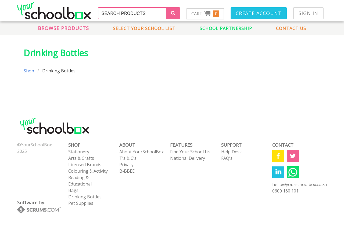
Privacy (126, 165)
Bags (73, 190)
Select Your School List (144, 28)
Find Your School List (191, 152)
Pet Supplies (80, 203)
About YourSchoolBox (141, 152)
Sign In (308, 13)
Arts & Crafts (81, 158)
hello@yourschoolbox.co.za (299, 184)
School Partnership (226, 28)
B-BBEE (127, 171)
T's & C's (128, 158)
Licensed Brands (84, 165)
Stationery (78, 152)
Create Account (259, 13)
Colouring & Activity (88, 171)
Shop (29, 71)
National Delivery (187, 158)
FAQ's (226, 158)
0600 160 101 (285, 191)
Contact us (291, 28)
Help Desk (231, 152)
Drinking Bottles (85, 197)
